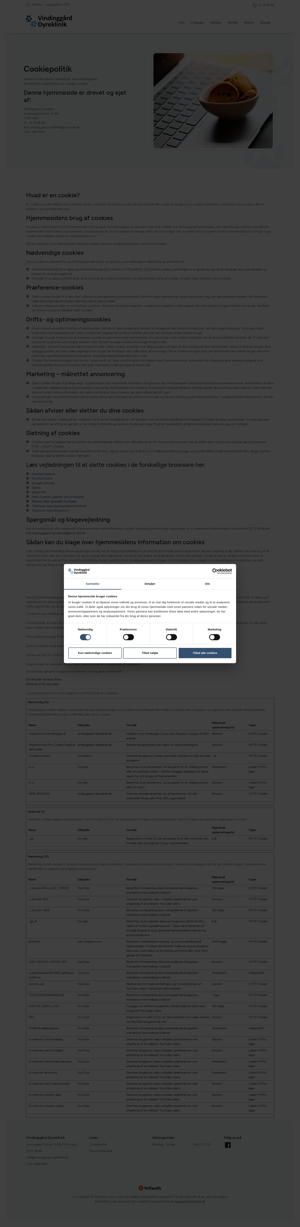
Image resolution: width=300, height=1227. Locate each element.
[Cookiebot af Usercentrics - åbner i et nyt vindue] (215, 571)
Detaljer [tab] (150, 584)
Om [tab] (207, 584)
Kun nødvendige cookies (95, 653)
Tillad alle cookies (205, 653)
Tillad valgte (150, 653)
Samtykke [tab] (92, 584)
